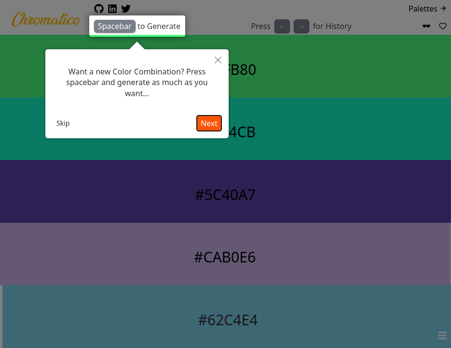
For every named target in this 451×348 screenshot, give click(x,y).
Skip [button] (62, 123)
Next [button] (209, 123)
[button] (218, 60)
